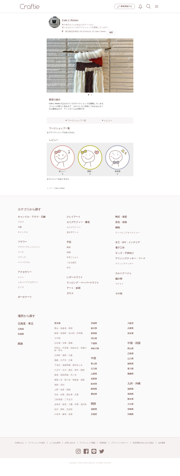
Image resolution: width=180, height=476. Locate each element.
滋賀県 (94, 409)
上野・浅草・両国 (62, 389)
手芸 (69, 242)
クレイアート (73, 217)
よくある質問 (55, 443)
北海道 (21, 329)
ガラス (70, 293)
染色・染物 (121, 222)
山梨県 (94, 374)
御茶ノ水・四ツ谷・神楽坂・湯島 (69, 380)
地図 (111, 32)
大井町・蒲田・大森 (63, 355)
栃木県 (94, 328)
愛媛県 (130, 374)
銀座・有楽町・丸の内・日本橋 (68, 333)
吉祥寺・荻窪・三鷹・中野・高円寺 (70, 404)
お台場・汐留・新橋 (63, 343)
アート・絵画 (73, 288)
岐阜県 (94, 384)
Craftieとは (19, 443)
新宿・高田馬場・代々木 (65, 375)
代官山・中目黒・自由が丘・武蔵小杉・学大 (70, 349)
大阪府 (130, 323)
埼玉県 (94, 338)
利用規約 (103, 443)
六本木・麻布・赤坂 (63, 414)
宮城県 (21, 334)
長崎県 (130, 394)
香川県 (130, 369)
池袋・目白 (59, 385)
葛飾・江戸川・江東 (63, 360)
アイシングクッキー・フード (130, 258)
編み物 (118, 278)
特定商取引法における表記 (143, 443)
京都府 (94, 414)
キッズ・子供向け (124, 253)
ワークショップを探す (36, 443)
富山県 (94, 363)
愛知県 (94, 394)
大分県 (130, 404)
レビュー (108, 120)
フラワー (22, 242)
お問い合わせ (70, 443)
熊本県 (130, 399)
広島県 (130, 353)
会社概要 (161, 443)
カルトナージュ (123, 273)
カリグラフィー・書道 (78, 222)
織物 (117, 227)
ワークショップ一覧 (77, 120)
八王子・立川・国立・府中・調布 (69, 370)
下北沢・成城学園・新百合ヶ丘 (68, 365)
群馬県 (94, 333)
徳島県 (130, 363)
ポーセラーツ (25, 297)
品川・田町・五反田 (63, 409)
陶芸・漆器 (121, 217)
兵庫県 (130, 328)
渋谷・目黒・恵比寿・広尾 (66, 394)
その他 (118, 293)
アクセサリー (25, 272)
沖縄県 (130, 414)
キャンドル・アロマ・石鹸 (32, 217)
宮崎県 (130, 409)
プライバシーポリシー (119, 443)
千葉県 (94, 343)
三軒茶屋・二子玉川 (63, 399)
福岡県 (130, 389)
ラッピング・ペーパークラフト (83, 282)
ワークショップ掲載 (87, 443)
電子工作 (120, 247)
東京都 (57, 323)
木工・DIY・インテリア (127, 242)
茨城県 (94, 323)
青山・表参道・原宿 (63, 328)
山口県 (130, 358)
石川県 (94, 369)
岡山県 (130, 348)
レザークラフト (75, 277)
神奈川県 (95, 348)
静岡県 (94, 389)
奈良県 (130, 333)
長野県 (94, 379)
